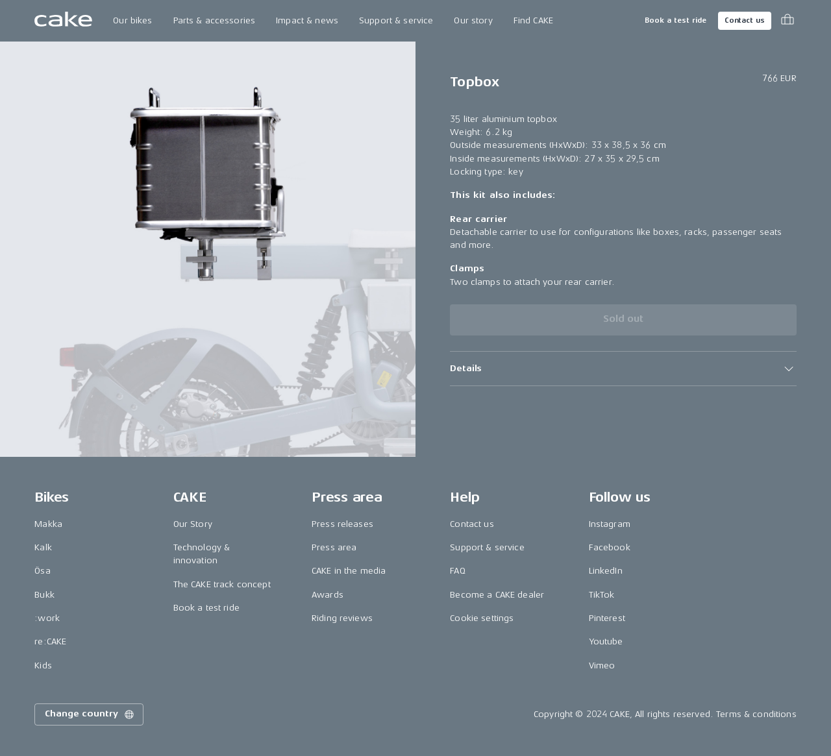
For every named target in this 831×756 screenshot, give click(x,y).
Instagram (609, 524)
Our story (473, 20)
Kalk (43, 547)
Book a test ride (675, 20)
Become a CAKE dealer (497, 595)
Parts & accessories (214, 20)
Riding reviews (342, 618)
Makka (48, 524)
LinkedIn (606, 571)
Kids (43, 665)
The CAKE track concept (222, 584)
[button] (623, 368)
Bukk (44, 595)
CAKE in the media (349, 571)
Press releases (342, 524)
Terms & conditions (756, 714)
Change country (90, 714)
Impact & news (307, 20)
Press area (334, 547)
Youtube (606, 641)
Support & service (396, 20)
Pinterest (607, 618)
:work (47, 618)
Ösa (42, 571)
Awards (327, 595)
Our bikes (132, 20)
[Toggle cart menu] (787, 21)
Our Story (192, 524)
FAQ (457, 571)
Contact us (745, 20)
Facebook (609, 547)
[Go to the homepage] (63, 21)
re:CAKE (50, 641)
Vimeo (602, 665)
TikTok (602, 595)
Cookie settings (482, 618)
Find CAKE (533, 20)
